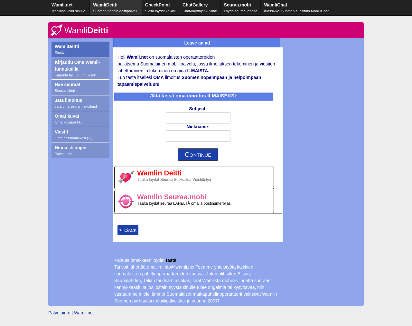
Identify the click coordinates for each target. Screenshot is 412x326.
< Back (128, 230)
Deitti (86, 30)
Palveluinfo (59, 312)
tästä (171, 260)
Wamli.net (84, 312)
